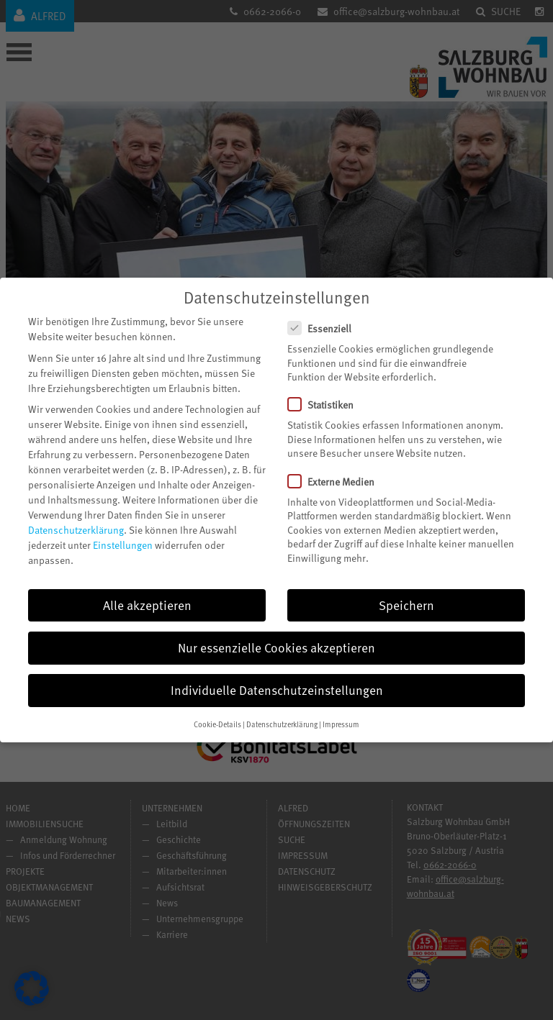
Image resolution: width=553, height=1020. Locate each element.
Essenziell (325, 314)
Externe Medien (337, 467)
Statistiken (326, 391)
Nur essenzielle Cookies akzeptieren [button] (276, 633)
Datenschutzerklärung (76, 516)
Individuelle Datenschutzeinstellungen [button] (277, 676)
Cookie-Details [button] (217, 711)
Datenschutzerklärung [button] (282, 711)
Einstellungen (123, 531)
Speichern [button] (406, 591)
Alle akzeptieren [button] (147, 591)
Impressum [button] (341, 711)
